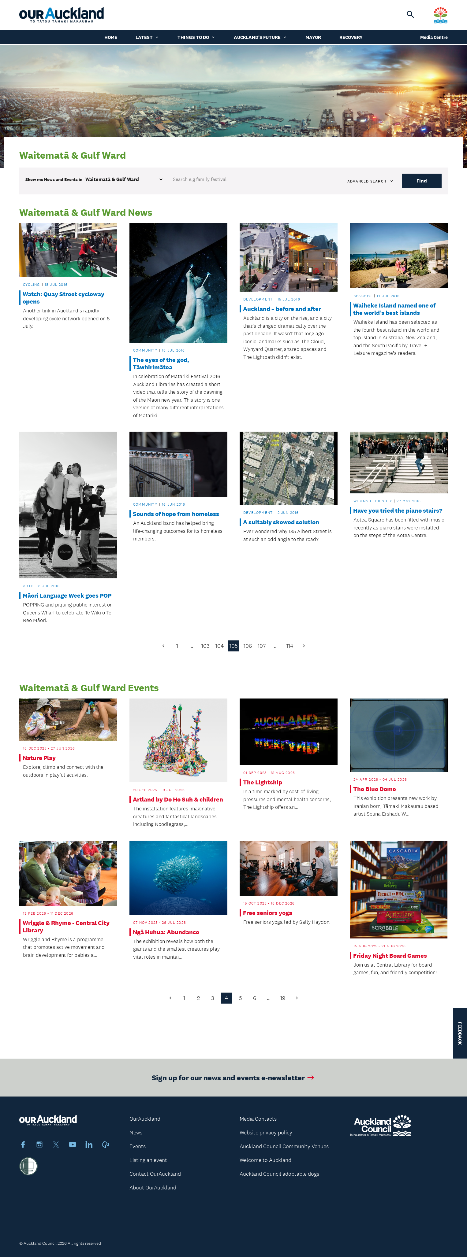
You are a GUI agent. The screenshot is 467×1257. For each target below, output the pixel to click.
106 (248, 646)
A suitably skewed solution (281, 522)
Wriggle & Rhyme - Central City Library (66, 926)
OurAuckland (144, 1118)
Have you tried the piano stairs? (397, 510)
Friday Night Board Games (390, 955)
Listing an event (148, 1160)
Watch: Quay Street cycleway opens (63, 297)
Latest (147, 38)
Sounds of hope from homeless (176, 514)
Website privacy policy (266, 1132)
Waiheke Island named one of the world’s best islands (394, 309)
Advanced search (370, 181)
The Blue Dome (374, 789)
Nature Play (39, 757)
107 (262, 646)
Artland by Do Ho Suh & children (178, 799)
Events (137, 1146)
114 (289, 646)
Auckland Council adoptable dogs (279, 1173)
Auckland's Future (260, 38)
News (135, 1132)
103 (205, 646)
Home (110, 38)
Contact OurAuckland (155, 1173)
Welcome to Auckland (265, 1160)
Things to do (196, 38)
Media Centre (434, 38)
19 (282, 998)
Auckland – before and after (282, 308)
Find (422, 181)
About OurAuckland (152, 1187)
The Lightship (262, 782)
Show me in (53, 179)
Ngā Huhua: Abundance (166, 932)
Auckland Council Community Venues (284, 1146)
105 (234, 646)
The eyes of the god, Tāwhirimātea (161, 363)
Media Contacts (258, 1118)
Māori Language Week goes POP (67, 595)
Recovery (351, 38)
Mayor (313, 38)
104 (219, 646)
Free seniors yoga (267, 912)
